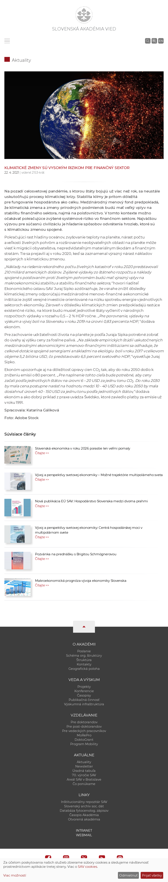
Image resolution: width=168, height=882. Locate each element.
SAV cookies (87, 866)
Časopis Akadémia (84, 815)
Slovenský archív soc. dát (84, 806)
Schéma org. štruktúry (84, 656)
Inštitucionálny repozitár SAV (84, 802)
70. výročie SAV (84, 775)
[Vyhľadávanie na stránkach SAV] (147, 40)
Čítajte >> (42, 453)
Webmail (84, 835)
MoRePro (84, 735)
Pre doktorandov (84, 722)
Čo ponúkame (84, 784)
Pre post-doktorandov (84, 727)
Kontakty (84, 664)
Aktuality (21, 60)
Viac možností (14, 875)
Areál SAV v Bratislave (84, 779)
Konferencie (84, 691)
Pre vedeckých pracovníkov (84, 731)
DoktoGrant (84, 740)
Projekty (84, 687)
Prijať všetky (152, 875)
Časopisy (84, 695)
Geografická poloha (84, 669)
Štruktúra (84, 660)
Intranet (84, 831)
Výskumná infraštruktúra (84, 704)
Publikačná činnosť (84, 700)
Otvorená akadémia (84, 819)
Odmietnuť (128, 875)
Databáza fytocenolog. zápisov (84, 811)
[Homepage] (84, 15)
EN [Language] (161, 40)
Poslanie (84, 651)
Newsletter (84, 766)
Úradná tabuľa (84, 771)
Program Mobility (84, 744)
